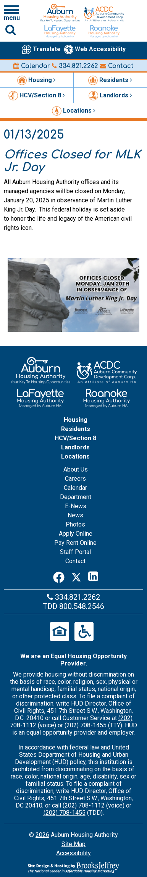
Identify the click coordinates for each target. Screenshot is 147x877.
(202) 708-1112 (84, 805)
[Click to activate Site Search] (10, 29)
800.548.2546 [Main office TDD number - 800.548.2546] (81, 606)
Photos (75, 524)
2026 (42, 834)
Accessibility (73, 853)
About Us (75, 469)
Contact (117, 66)
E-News (75, 506)
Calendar (31, 66)
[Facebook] (59, 576)
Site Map (73, 844)
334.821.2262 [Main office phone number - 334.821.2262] (75, 66)
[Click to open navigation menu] (11, 12)
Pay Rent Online (75, 542)
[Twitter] (76, 576)
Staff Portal (75, 552)
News (75, 515)
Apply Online (75, 533)
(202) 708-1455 (86, 725)
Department (75, 497)
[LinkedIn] (93, 576)
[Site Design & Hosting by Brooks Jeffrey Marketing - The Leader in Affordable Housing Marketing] (73, 867)
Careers (75, 478)
